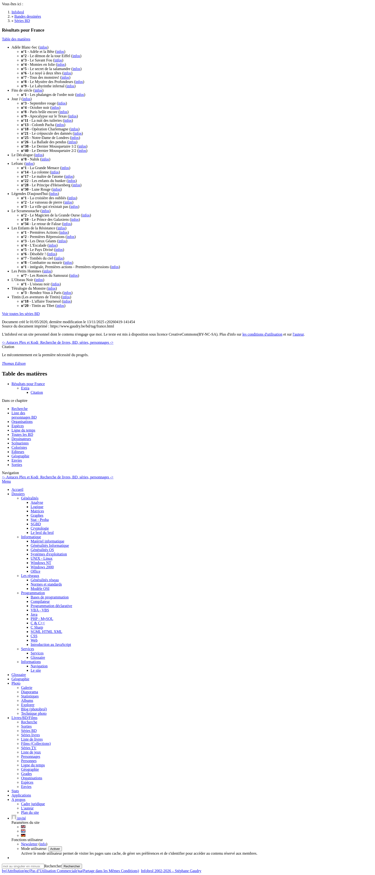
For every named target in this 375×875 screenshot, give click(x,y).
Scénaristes (20, 443)
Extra (25, 388)
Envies (16, 460)
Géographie (20, 456)
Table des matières (16, 39)
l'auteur (298, 334)
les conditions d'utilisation (262, 334)
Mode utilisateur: (34, 849)
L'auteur (27, 808)
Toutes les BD (22, 434)
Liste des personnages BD (24, 415)
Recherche (19, 409)
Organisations (22, 422)
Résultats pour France (28, 384)
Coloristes (19, 447)
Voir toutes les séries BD (21, 314)
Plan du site (30, 812)
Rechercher (53, 866)
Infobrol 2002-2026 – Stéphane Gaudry (171, 871)
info (43, 844)
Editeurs (17, 452)
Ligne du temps (23, 430)
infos (43, 47)
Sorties (16, 465)
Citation (37, 392)
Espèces (17, 426)
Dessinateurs (21, 439)
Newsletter (29, 844)
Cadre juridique (33, 804)
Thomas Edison (14, 363)
